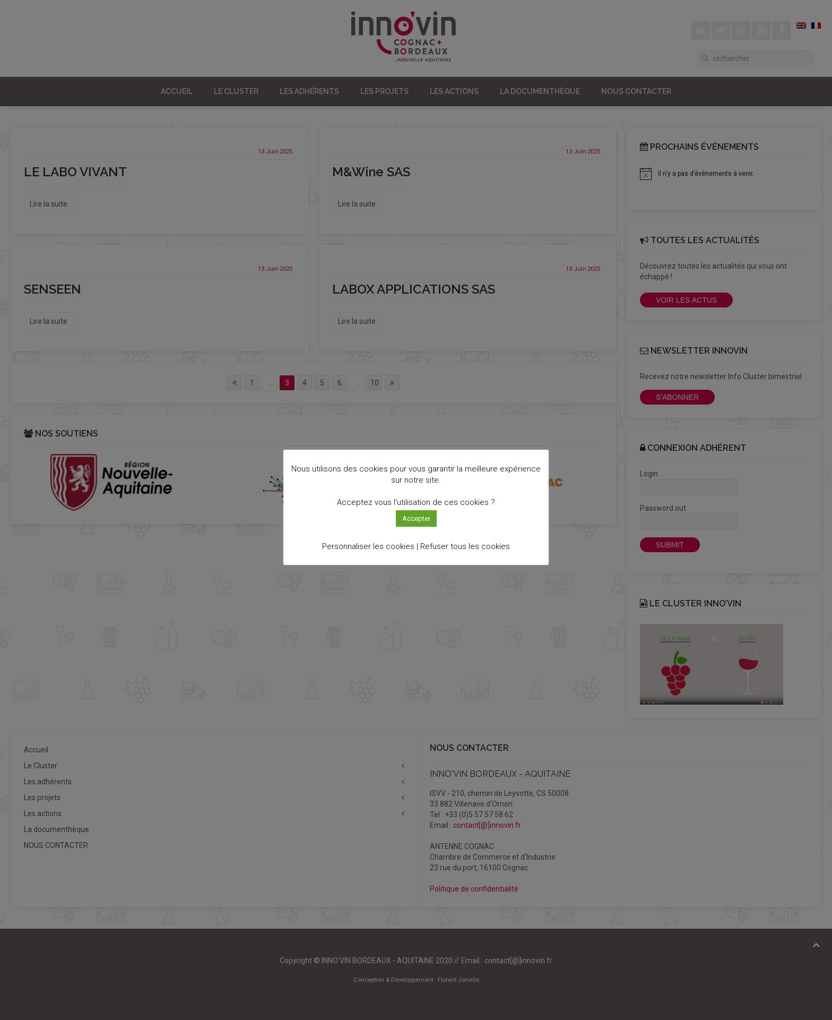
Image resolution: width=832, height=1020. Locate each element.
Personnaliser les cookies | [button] (370, 546)
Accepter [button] (416, 518)
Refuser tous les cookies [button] (465, 546)
